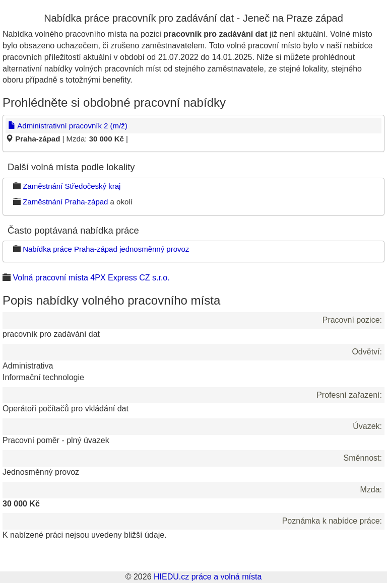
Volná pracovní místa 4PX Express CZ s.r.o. (91, 277)
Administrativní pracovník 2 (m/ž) (67, 125)
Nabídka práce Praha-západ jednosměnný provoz (106, 249)
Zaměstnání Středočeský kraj (71, 186)
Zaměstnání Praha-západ (65, 201)
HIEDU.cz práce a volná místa (208, 576)
